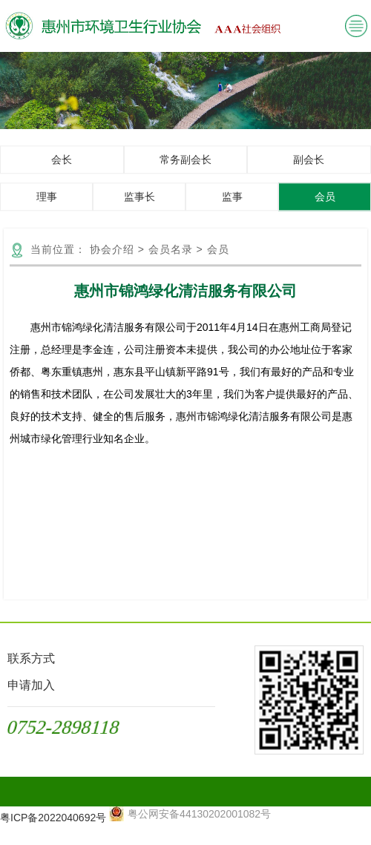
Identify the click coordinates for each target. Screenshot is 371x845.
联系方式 (31, 658)
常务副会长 (185, 170)
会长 (61, 170)
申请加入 (31, 685)
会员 (325, 207)
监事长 (139, 207)
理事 (46, 207)
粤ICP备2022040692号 (53, 817)
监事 (232, 207)
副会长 (308, 170)
